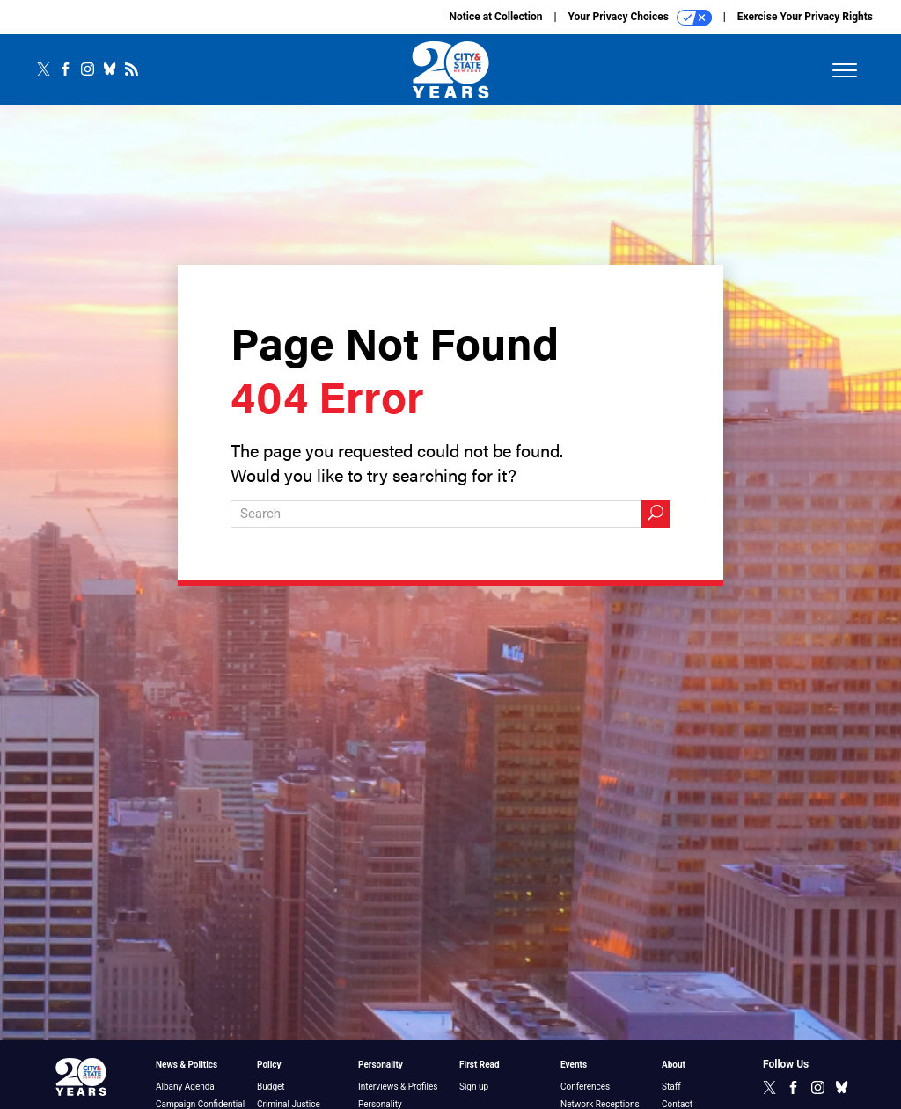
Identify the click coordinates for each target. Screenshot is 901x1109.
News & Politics (186, 1064)
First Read (479, 1064)
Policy (269, 1064)
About (673, 1064)
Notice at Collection (495, 17)
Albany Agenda (185, 1086)
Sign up (473, 1086)
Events (573, 1064)
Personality (380, 1064)
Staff (671, 1086)
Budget (271, 1086)
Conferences (585, 1086)
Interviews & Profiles (397, 1086)
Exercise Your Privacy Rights (805, 17)
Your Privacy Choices (640, 18)
